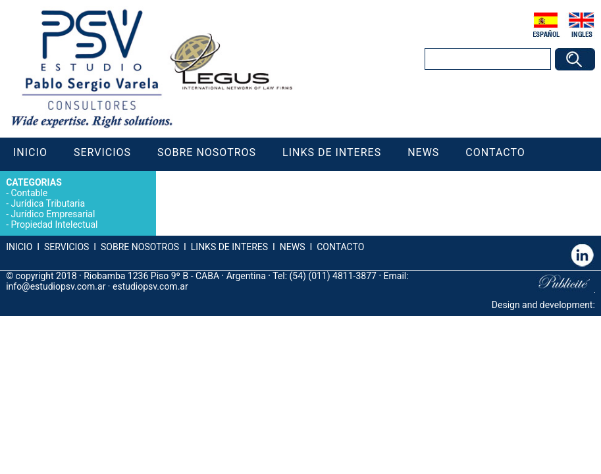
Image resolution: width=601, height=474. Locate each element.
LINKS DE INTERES (229, 247)
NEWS (291, 247)
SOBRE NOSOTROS (140, 247)
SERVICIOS (66, 247)
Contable (29, 193)
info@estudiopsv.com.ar (55, 286)
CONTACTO (340, 247)
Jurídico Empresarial (53, 214)
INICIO (19, 247)
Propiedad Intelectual (54, 224)
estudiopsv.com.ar (150, 286)
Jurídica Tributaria (48, 203)
